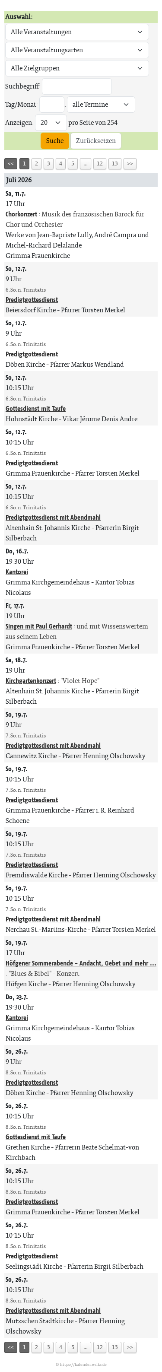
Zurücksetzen (96, 140)
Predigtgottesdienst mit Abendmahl (53, 517)
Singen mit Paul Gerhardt (39, 626)
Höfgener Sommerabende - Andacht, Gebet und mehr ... (81, 963)
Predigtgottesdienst (32, 299)
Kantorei (17, 571)
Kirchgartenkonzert (31, 680)
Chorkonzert (21, 214)
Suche (55, 140)
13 (115, 163)
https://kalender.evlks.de (83, 1364)
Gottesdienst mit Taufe (36, 408)
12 (100, 163)
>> (130, 163)
